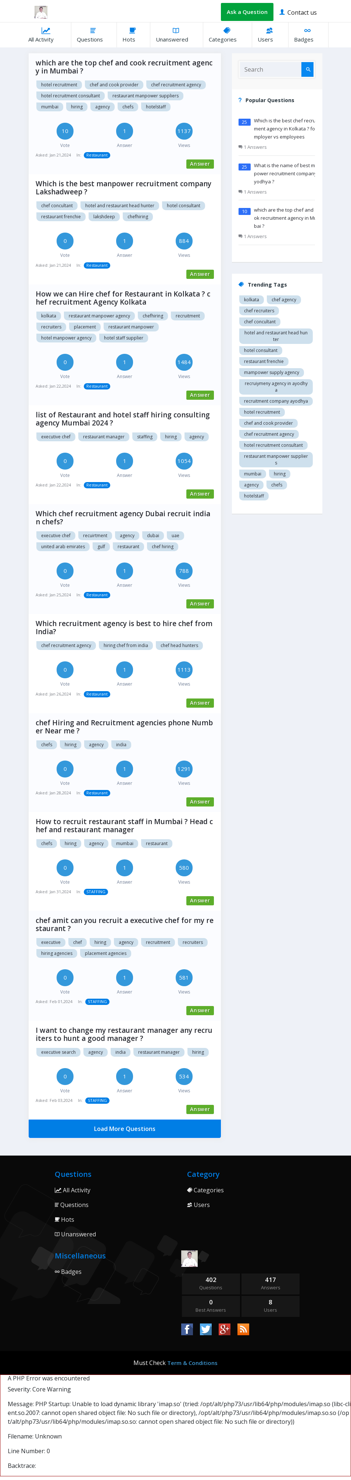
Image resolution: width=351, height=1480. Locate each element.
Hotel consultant (183, 205)
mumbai (49, 107)
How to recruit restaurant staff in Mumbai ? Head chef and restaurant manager (124, 825)
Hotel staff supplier (123, 338)
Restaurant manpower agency (99, 316)
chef (77, 942)
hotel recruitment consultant (70, 96)
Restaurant (97, 155)
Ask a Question (247, 11)
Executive (51, 942)
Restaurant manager (159, 1052)
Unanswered (176, 34)
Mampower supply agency (271, 372)
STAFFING (95, 891)
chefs (127, 107)
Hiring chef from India (126, 645)
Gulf (101, 546)
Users (270, 34)
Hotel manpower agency (66, 338)
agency (102, 107)
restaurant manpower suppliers (145, 96)
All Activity (46, 34)
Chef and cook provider (114, 85)
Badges (308, 34)
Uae (175, 535)
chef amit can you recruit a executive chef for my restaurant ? (125, 924)
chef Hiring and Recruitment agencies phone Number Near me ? (124, 727)
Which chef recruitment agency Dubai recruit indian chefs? (123, 518)
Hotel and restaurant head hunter (119, 205)
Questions (94, 34)
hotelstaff (156, 107)
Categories (227, 34)
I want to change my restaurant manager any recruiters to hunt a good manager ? (124, 1034)
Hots (133, 34)
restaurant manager (104, 437)
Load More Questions (124, 1129)
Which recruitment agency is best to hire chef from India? (124, 627)
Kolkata (48, 316)
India (120, 1052)
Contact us (298, 12)
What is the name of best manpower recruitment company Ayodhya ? (287, 173)
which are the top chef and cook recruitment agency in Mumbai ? (124, 67)
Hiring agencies (56, 953)
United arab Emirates (63, 546)
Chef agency (284, 300)
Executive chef (56, 535)
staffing (145, 437)
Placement (85, 327)
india (121, 744)
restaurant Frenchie (61, 216)
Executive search (58, 1052)
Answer (200, 163)
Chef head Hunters (179, 645)
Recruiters (51, 327)
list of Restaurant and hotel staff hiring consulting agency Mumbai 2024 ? (123, 419)
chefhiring (138, 216)
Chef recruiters (259, 311)
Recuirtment (95, 535)
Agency (127, 535)
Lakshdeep (104, 216)
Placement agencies (105, 953)
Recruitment (188, 316)
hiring (77, 107)
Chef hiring (162, 546)
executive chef (56, 437)
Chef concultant (57, 205)
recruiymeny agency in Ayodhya (276, 386)
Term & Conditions (192, 1362)
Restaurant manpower (131, 327)
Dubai (153, 535)
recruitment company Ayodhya (276, 401)
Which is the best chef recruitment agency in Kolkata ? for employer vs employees (287, 128)
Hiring (198, 1052)
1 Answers (253, 147)
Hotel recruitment (59, 85)
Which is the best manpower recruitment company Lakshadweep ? (123, 188)
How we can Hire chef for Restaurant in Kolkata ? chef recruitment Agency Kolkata (123, 298)
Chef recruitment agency (176, 85)
